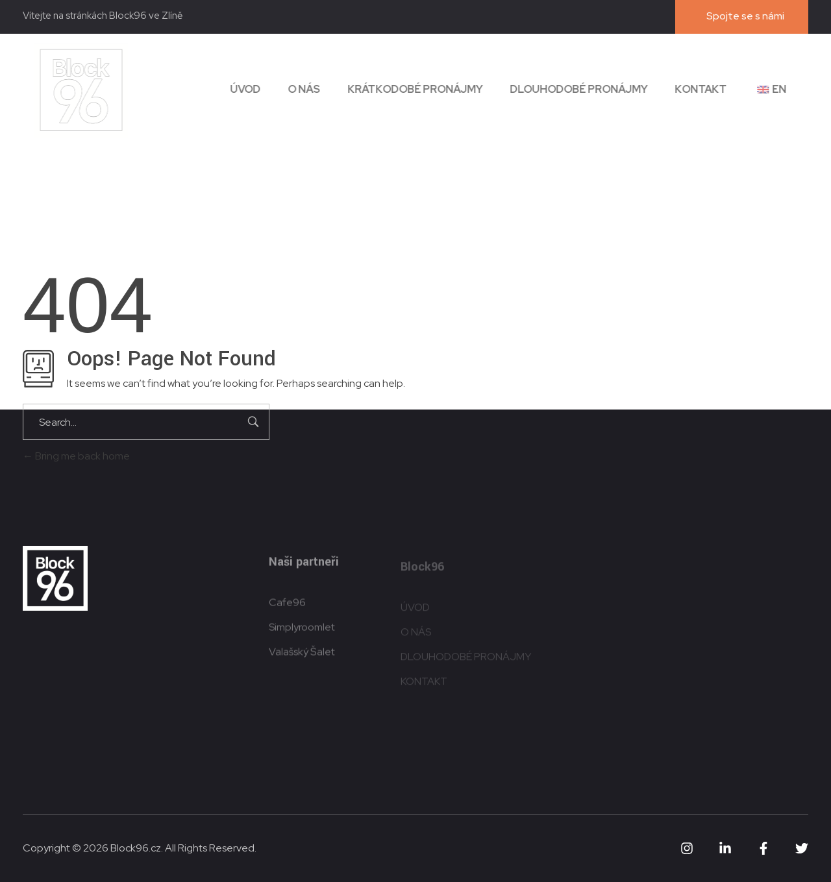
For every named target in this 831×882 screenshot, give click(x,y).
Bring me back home (76, 456)
